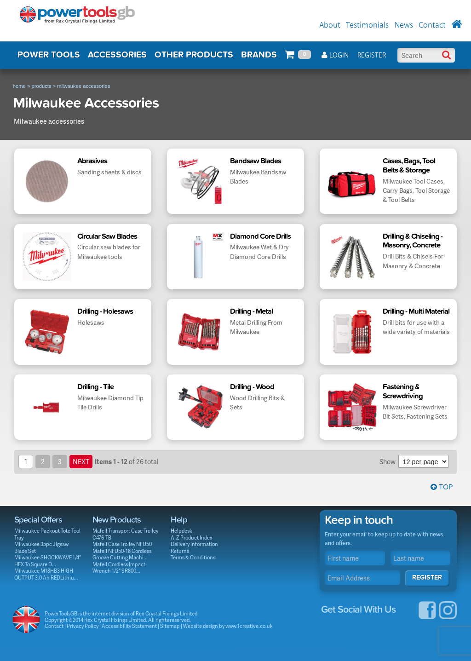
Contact (432, 25)
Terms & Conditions (193, 557)
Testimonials (367, 25)
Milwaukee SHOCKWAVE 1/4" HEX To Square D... (47, 561)
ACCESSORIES (117, 55)
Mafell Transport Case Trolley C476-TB (125, 534)
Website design (200, 625)
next (81, 461)
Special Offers (38, 520)
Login (335, 55)
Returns (180, 550)
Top (442, 487)
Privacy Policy (82, 625)
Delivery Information (194, 543)
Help (179, 520)
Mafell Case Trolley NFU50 (122, 543)
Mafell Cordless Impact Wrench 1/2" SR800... (118, 568)
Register (371, 55)
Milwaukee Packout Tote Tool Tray (47, 534)
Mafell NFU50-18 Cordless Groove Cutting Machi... (121, 554)
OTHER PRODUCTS (194, 55)
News (404, 25)
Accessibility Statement (129, 625)
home (19, 86)
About (329, 25)
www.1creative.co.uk (249, 625)
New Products (116, 520)
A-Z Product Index (192, 537)
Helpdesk (181, 530)
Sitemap (170, 625)
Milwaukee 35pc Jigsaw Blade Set (41, 547)
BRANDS (259, 55)
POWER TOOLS (48, 55)
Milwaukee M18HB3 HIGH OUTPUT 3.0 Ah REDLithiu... (46, 574)
